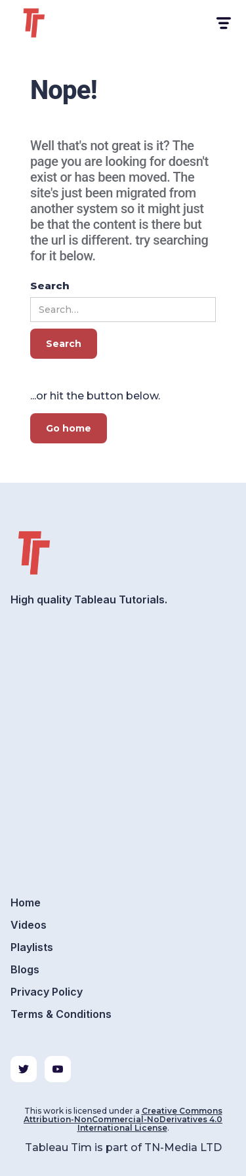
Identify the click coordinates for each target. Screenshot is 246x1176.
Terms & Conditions (61, 1014)
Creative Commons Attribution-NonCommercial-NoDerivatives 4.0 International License (123, 1119)
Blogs (24, 969)
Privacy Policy (46, 991)
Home (25, 902)
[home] (49, 23)
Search (50, 285)
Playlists (31, 947)
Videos (28, 924)
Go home (68, 428)
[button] (222, 23)
